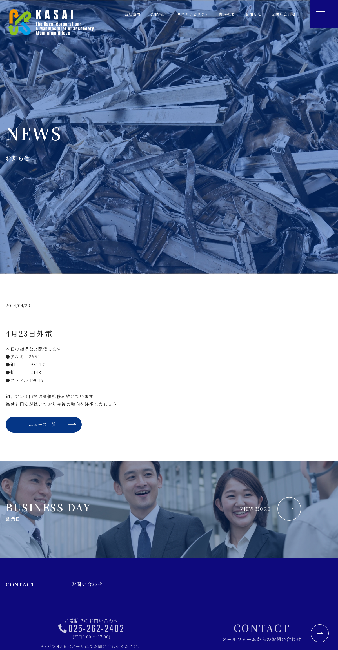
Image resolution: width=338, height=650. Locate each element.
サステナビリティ (182, 14)
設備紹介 (144, 14)
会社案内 (115, 14)
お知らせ (248, 14)
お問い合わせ (282, 14)
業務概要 (219, 14)
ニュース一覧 (42, 425)
